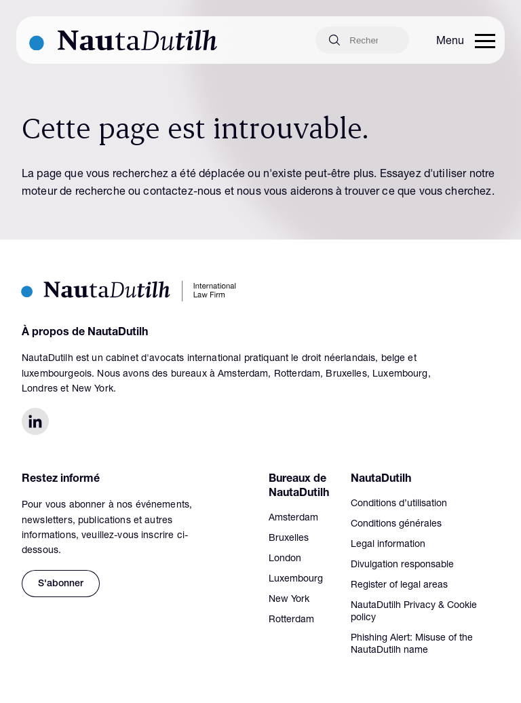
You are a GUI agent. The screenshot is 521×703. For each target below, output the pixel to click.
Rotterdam (291, 620)
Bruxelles (289, 539)
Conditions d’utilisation (399, 504)
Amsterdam (293, 518)
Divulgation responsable (402, 565)
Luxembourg (296, 579)
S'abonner (60, 584)
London (285, 559)
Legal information (388, 545)
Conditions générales (396, 524)
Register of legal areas (399, 585)
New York (289, 600)
